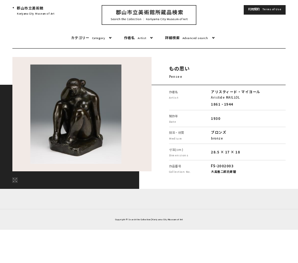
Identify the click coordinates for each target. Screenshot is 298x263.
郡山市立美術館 (35, 10)
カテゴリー (88, 38)
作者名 (135, 38)
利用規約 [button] (264, 9)
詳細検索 (186, 38)
